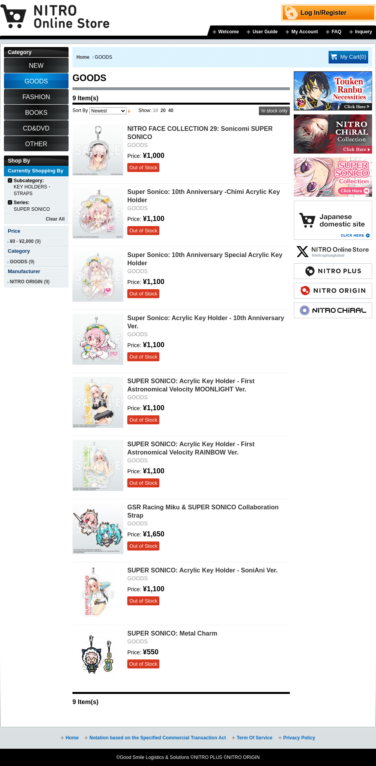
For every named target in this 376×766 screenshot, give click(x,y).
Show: (144, 110)
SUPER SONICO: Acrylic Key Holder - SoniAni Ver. (202, 570)
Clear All (55, 219)
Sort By (80, 110)
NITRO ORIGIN (26, 281)
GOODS (18, 261)
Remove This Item (10, 180)
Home (82, 57)
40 (170, 110)
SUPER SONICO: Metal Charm (172, 633)
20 (163, 110)
